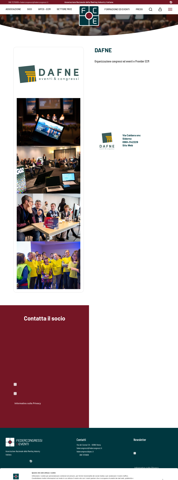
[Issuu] (171, 2)
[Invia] (168, 446)
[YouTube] (166, 2)
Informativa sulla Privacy (28, 403)
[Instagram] (158, 2)
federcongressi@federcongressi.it (34, 2)
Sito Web (127, 145)
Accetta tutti (157, 463)
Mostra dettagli (37, 475)
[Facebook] (148, 2)
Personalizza (157, 468)
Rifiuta (157, 474)
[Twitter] (153, 2)
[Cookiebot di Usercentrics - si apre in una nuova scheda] (16, 475)
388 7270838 (12, 2)
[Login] (160, 9)
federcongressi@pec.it (85, 451)
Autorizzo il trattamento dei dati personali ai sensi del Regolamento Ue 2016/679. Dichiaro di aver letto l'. (42, 399)
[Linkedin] (162, 2)
